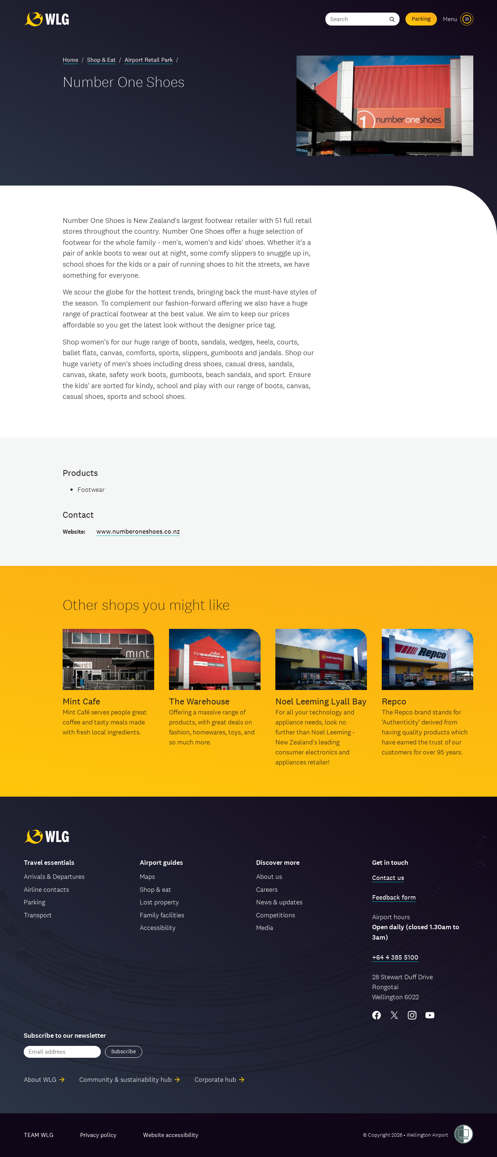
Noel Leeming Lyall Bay (321, 701)
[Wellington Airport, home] (46, 19)
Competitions (275, 915)
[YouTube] (429, 1015)
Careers (267, 889)
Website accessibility (170, 1135)
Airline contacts (46, 889)
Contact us (388, 877)
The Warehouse (199, 701)
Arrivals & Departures (54, 876)
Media (264, 927)
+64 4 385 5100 (395, 957)
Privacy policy (98, 1135)
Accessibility (158, 927)
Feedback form (394, 897)
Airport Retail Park (149, 60)
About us (269, 876)
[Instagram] (412, 1015)
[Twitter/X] (394, 1015)
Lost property (159, 902)
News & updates (279, 902)
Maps (147, 876)
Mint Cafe (81, 701)
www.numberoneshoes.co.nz (138, 531)
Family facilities (162, 915)
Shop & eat (155, 889)
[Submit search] (392, 19)
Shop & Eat (101, 60)
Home (70, 60)
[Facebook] (376, 1015)
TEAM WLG (38, 1135)
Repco (394, 701)
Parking (421, 18)
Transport (38, 915)
